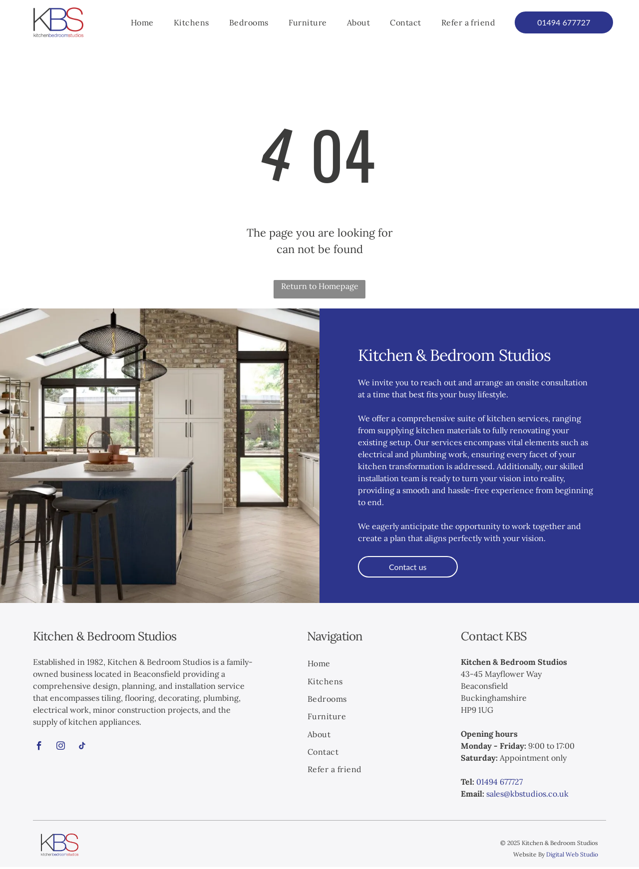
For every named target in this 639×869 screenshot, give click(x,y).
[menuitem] (142, 23)
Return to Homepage (319, 288)
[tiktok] (82, 749)
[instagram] (60, 749)
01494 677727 (499, 784)
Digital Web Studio (572, 856)
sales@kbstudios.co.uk (527, 796)
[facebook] (39, 749)
